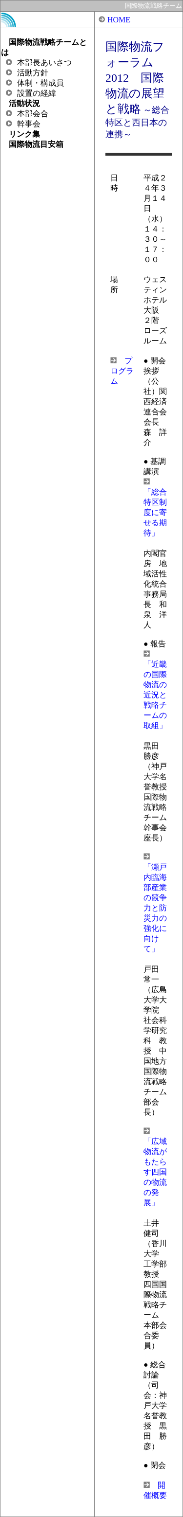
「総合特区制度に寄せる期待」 (155, 512)
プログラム (122, 371)
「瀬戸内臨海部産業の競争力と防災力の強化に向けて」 (155, 908)
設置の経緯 (31, 93)
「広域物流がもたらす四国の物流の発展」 (155, 1172)
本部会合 (27, 113)
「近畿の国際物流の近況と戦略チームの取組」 (155, 695)
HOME (118, 20)
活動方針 (27, 73)
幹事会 (23, 124)
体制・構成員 (35, 83)
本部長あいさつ (39, 62)
